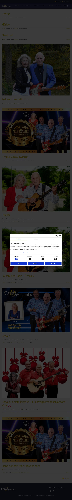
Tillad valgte (36, 263)
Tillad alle (53, 263)
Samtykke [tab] (18, 239)
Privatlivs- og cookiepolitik (24, 252)
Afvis (19, 263)
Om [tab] (53, 239)
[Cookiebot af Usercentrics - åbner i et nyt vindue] (56, 236)
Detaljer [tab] (36, 239)
